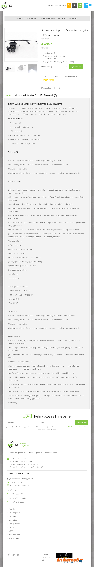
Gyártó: (44, 48)
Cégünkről (13, 516)
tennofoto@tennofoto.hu (21, 486)
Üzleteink (13, 520)
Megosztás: (46, 88)
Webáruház (32, 18)
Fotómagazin (14, 513)
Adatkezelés (14, 538)
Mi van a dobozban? (25, 95)
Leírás (7, 95)
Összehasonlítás (70, 77)
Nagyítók (73, 18)
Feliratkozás (82, 422)
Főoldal (19, 18)
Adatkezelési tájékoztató (77, 427)
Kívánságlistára (49, 77)
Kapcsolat (13, 527)
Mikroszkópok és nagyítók (53, 18)
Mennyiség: (46, 67)
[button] (36, 30)
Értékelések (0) (48, 95)
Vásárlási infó (14, 535)
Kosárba (76, 67)
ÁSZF (11, 531)
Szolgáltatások (15, 524)
